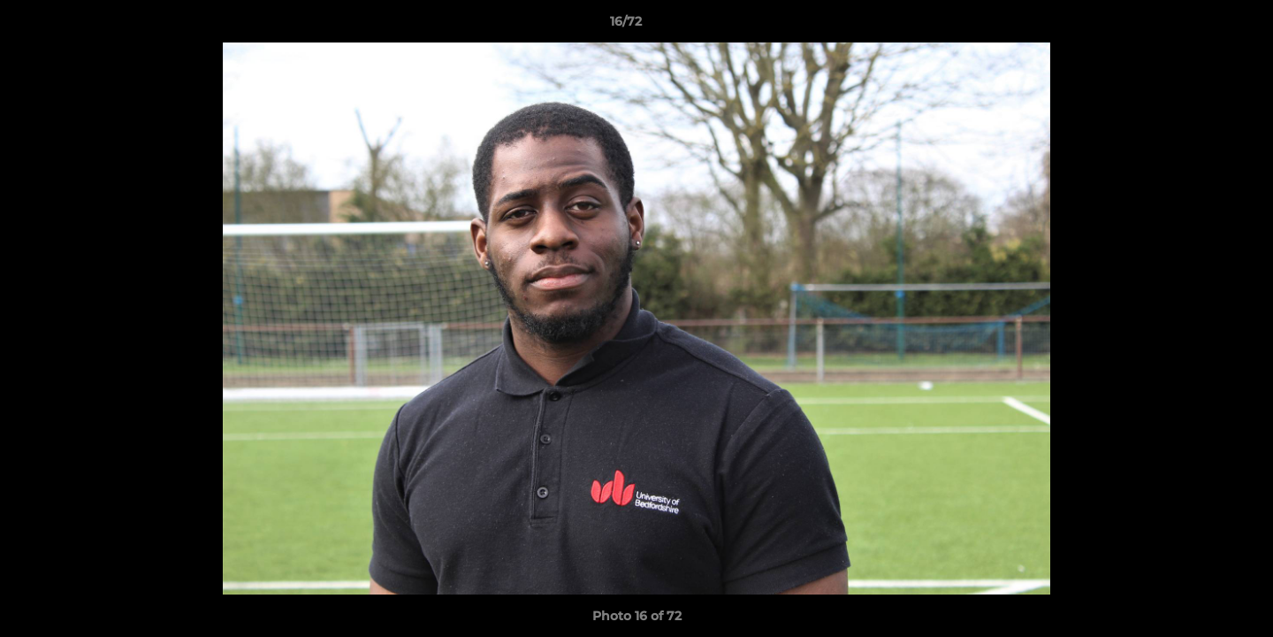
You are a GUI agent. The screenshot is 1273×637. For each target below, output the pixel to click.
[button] (1198, 26)
